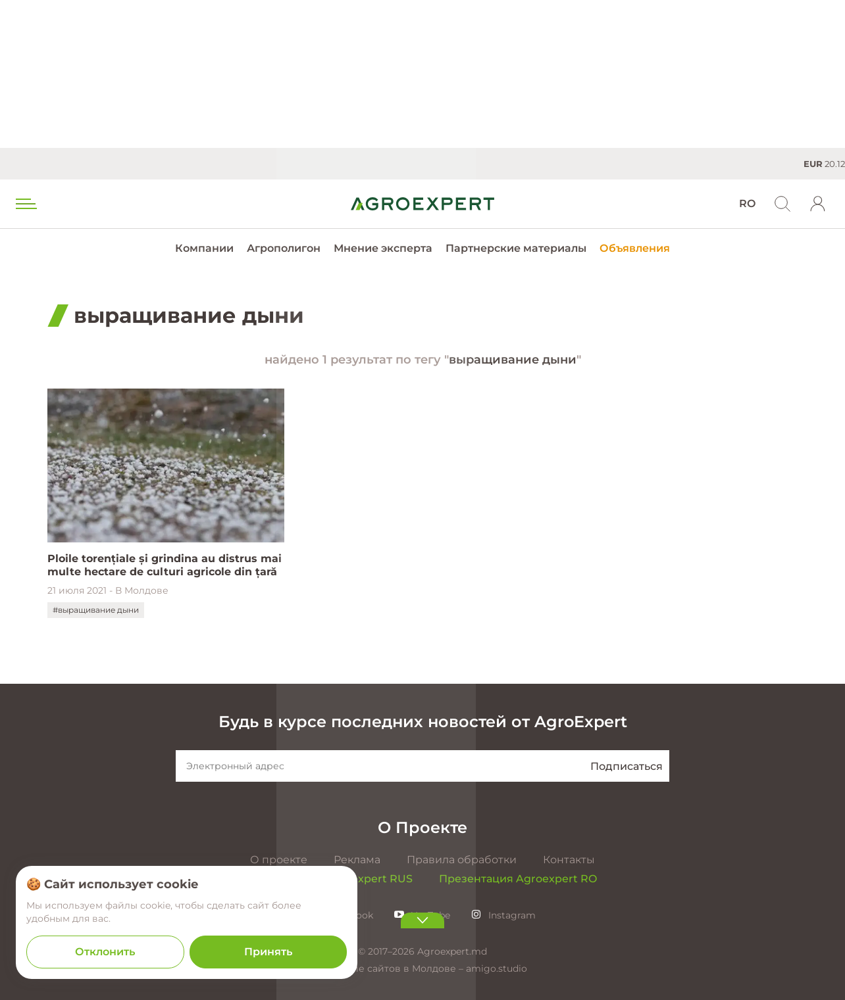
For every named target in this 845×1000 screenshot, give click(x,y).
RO (747, 203)
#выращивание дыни (96, 610)
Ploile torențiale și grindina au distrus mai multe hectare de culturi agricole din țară (164, 565)
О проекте (278, 859)
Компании (204, 248)
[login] (818, 204)
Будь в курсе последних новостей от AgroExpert (422, 721)
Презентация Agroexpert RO (518, 878)
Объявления (635, 248)
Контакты (569, 859)
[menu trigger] (25, 204)
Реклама (357, 859)
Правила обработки (462, 859)
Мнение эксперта (383, 248)
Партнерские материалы (516, 248)
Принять (268, 951)
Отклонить (105, 951)
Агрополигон (283, 248)
